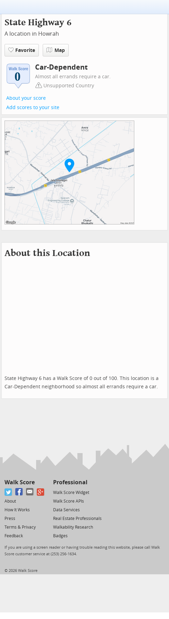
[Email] (30, 492)
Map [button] (56, 50)
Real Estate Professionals (77, 518)
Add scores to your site (32, 107)
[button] (69, 165)
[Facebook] (19, 492)
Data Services (66, 509)
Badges (60, 535)
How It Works (17, 509)
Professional (70, 482)
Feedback (14, 535)
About (10, 501)
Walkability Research (73, 527)
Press (10, 518)
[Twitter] (8, 492)
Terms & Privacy (20, 527)
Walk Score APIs (68, 501)
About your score (26, 98)
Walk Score (20, 482)
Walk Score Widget (71, 492)
